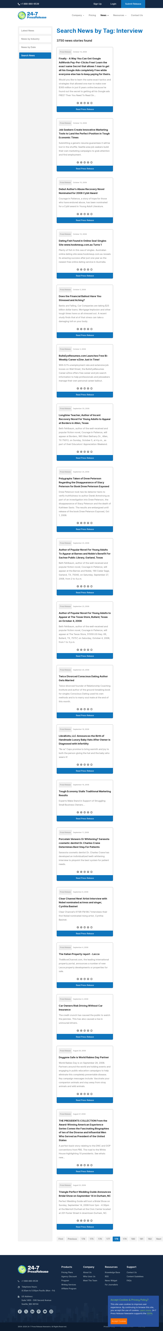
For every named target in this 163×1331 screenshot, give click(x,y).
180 (133, 1239)
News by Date (28, 47)
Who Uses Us (89, 1277)
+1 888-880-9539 (28, 4)
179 (125, 1239)
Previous (72, 1239)
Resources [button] (119, 15)
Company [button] (77, 15)
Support (131, 1267)
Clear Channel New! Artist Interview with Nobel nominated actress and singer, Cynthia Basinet (83, 903)
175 (91, 1239)
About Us (87, 1273)
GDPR (149, 1313)
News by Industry (30, 39)
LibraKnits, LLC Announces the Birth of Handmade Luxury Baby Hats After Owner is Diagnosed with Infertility (84, 740)
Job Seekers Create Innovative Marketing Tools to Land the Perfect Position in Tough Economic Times (84, 134)
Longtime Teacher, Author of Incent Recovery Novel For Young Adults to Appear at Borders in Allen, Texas (85, 419)
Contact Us (137, 15)
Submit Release (133, 4)
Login (113, 4)
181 (141, 1239)
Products (66, 1267)
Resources (111, 1267)
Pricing (92, 15)
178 (116, 1239)
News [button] (104, 15)
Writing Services (68, 1285)
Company (88, 1267)
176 (100, 1239)
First (61, 1239)
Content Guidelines (135, 1277)
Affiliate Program (68, 1289)
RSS (107, 1277)
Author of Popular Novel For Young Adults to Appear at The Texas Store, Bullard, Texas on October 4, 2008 (85, 617)
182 (150, 1239)
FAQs (129, 1281)
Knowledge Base (112, 1273)
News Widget (111, 1281)
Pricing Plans (67, 1273)
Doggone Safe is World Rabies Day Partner (84, 1057)
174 (83, 1239)
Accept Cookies (119, 1321)
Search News (28, 56)
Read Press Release (85, 109)
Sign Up (97, 4)
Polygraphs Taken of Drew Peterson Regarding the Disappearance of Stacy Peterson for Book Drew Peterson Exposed (84, 482)
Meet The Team (90, 1281)
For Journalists (111, 1285)
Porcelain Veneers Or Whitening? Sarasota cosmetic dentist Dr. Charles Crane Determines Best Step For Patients (84, 843)
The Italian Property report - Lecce (79, 954)
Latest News (27, 31)
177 (108, 1239)
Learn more (145, 1310)
